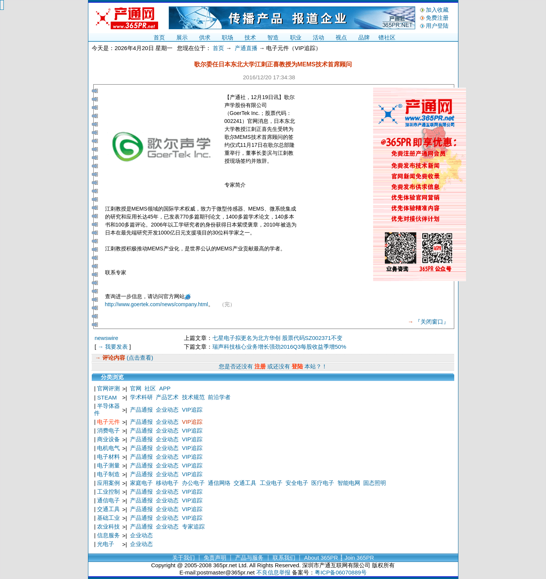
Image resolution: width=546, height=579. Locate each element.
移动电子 (167, 483)
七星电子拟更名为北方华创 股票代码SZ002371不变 (277, 338)
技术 (250, 37)
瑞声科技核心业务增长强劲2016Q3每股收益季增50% (279, 346)
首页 (159, 37)
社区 (150, 388)
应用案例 (108, 483)
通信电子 (108, 500)
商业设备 (108, 439)
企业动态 (167, 409)
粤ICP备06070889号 (341, 572)
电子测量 (108, 465)
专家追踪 (193, 526)
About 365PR (321, 557)
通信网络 (219, 483)
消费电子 (108, 430)
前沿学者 (219, 397)
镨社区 (386, 37)
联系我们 (284, 557)
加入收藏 (437, 9)
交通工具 (245, 483)
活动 (318, 37)
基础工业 (108, 517)
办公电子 (193, 483)
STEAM (107, 397)
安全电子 (297, 483)
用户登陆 (437, 25)
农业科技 (108, 526)
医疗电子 (322, 483)
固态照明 (374, 483)
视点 (341, 37)
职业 (295, 37)
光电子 (105, 544)
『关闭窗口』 (432, 321)
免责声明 (215, 557)
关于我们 (183, 557)
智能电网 (348, 483)
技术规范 (193, 397)
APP (165, 388)
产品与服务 (249, 557)
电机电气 (108, 448)
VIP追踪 (192, 409)
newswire (106, 338)
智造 (273, 37)
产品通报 (141, 409)
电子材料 (108, 456)
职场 (227, 37)
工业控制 (108, 491)
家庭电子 (141, 483)
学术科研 (141, 397)
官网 (135, 388)
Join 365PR (359, 557)
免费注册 (437, 17)
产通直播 (246, 48)
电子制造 (108, 474)
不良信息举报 (273, 572)
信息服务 (108, 535)
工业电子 (271, 483)
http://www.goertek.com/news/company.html (156, 304)
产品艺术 (167, 397)
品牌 (364, 37)
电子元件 (108, 422)
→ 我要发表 (113, 346)
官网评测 (108, 388)
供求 (204, 37)
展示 (182, 37)
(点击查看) (139, 357)
